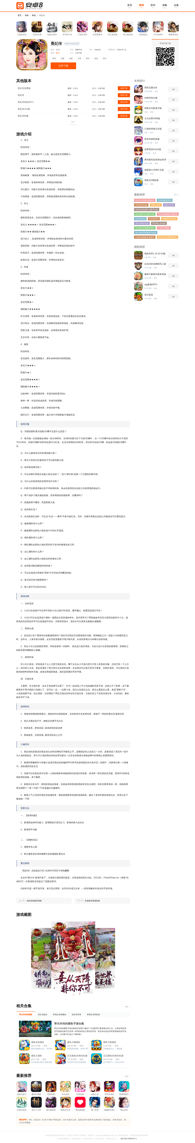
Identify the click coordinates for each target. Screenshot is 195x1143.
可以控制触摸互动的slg (168, 214)
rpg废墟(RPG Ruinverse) (150, 284)
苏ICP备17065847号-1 (129, 1139)
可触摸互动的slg (169, 219)
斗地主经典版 (163, 228)
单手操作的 (154, 219)
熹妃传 (42, 15)
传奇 (104, 58)
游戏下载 (123, 88)
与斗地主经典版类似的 (144, 228)
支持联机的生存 (164, 200)
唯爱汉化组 (155, 205)
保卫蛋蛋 (148, 295)
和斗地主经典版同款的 (167, 237)
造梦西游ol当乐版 (152, 149)
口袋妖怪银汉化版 (153, 129)
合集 (176, 5)
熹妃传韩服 (23, 116)
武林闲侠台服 (150, 98)
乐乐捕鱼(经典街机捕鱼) (77, 1056)
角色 (34, 15)
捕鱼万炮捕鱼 (109, 1042)
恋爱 (62, 58)
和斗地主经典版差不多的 (145, 232)
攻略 (164, 5)
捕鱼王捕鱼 (36, 1056)
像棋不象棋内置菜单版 (155, 274)
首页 (129, 5)
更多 (126, 1007)
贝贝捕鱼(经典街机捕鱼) (113, 1056)
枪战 (96, 58)
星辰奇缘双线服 (152, 139)
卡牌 (79, 58)
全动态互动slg (141, 205)
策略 (71, 58)
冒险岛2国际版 (151, 180)
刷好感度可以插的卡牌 (144, 214)
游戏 (141, 5)
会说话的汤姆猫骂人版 (155, 264)
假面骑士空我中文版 (154, 170)
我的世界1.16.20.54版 (154, 253)
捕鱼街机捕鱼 (37, 1042)
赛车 (88, 58)
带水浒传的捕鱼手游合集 (69, 1023)
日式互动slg (140, 219)
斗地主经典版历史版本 (144, 237)
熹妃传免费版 (24, 88)
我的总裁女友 (150, 87)
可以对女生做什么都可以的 (146, 209)
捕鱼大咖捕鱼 (73, 1042)
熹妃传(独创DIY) (25, 102)
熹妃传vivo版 (24, 109)
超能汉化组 (169, 205)
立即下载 (63, 65)
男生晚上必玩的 (159, 223)
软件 (153, 5)
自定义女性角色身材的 (144, 200)
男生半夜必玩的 (142, 223)
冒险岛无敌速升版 (153, 108)
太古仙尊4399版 (152, 118)
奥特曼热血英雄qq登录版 (155, 159)
